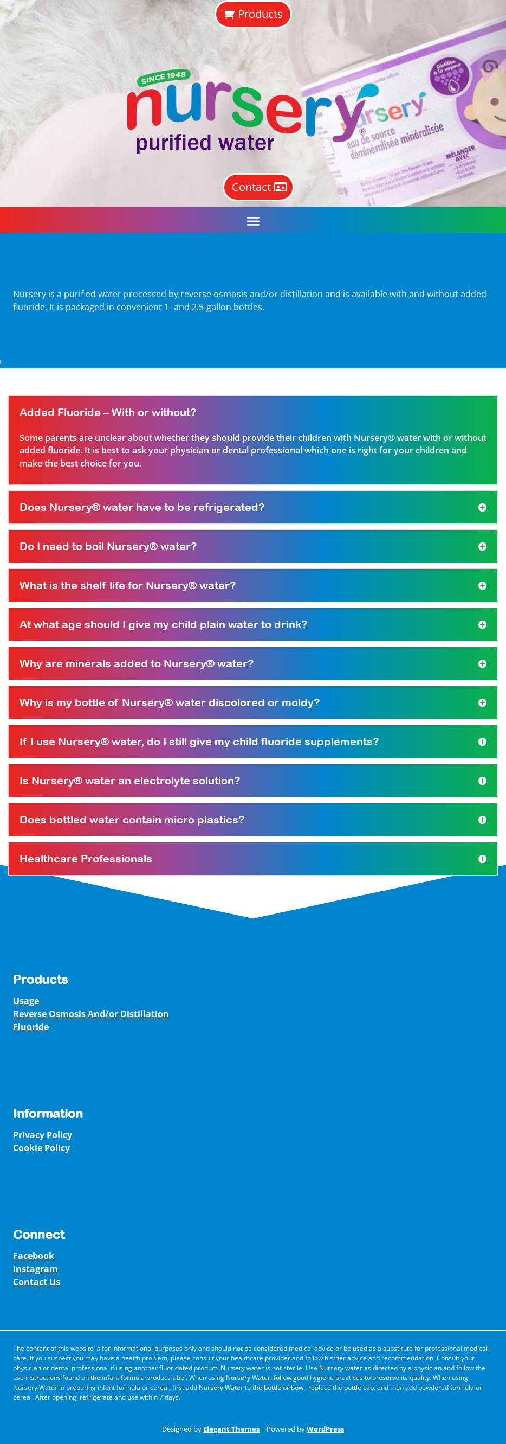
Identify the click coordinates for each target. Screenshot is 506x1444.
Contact (251, 187)
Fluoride (31, 1027)
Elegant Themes (231, 1429)
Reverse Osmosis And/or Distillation (91, 1014)
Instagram (35, 1269)
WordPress (325, 1429)
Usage (26, 1001)
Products (260, 14)
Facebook (33, 1256)
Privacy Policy (42, 1135)
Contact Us (36, 1282)
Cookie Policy (41, 1148)
